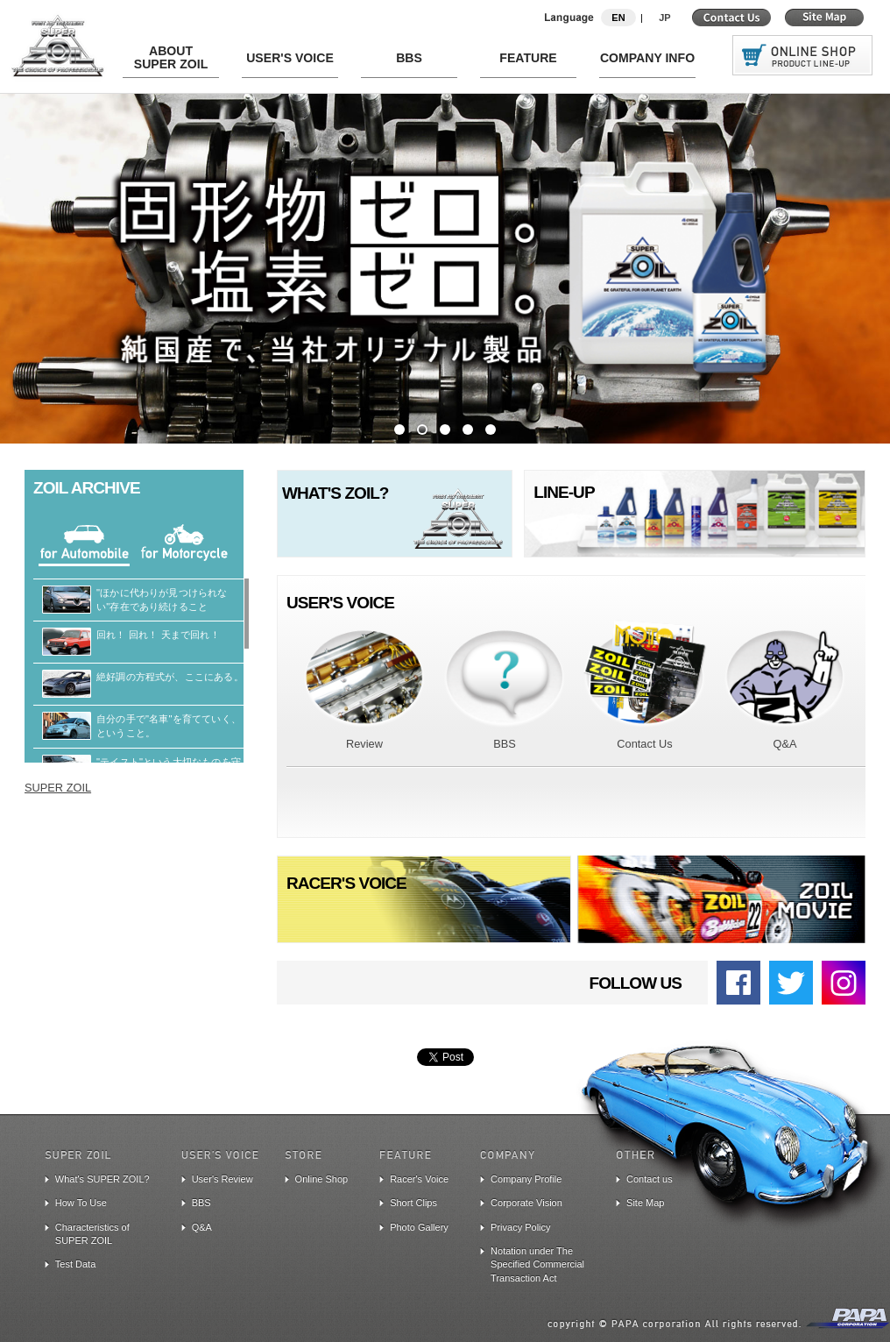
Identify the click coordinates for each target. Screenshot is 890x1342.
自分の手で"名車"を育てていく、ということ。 (160, 726)
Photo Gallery (419, 1227)
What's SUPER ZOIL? (102, 1179)
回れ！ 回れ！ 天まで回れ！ (149, 634)
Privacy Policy (520, 1227)
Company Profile (526, 1179)
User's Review (222, 1179)
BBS (201, 1202)
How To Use (81, 1202)
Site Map (645, 1202)
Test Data (75, 1264)
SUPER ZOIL (58, 787)
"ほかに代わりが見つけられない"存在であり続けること (153, 599)
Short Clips (413, 1202)
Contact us (649, 1179)
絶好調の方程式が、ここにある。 (161, 676)
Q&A (202, 1227)
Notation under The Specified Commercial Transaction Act (537, 1264)
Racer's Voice (419, 1179)
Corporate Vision (526, 1202)
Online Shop (322, 1179)
